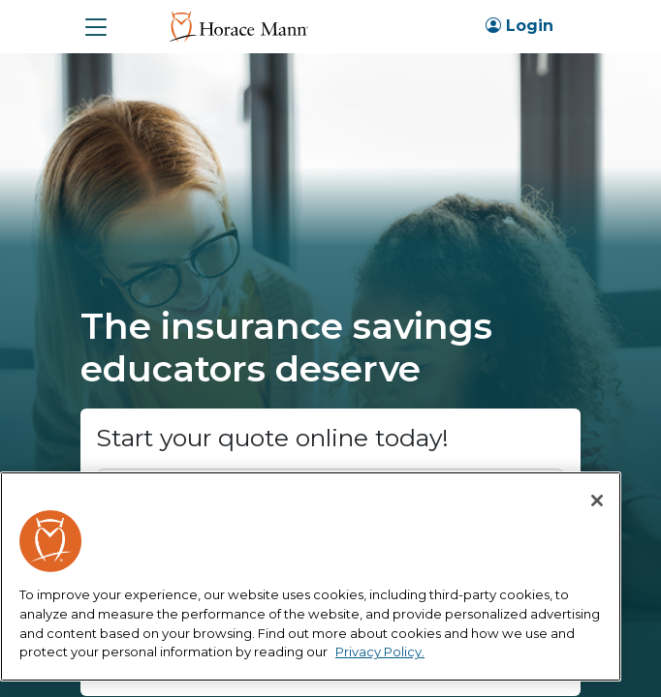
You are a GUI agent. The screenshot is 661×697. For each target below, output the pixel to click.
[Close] (597, 500)
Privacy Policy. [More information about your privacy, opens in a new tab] (380, 651)
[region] (310, 576)
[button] (95, 27)
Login (519, 25)
